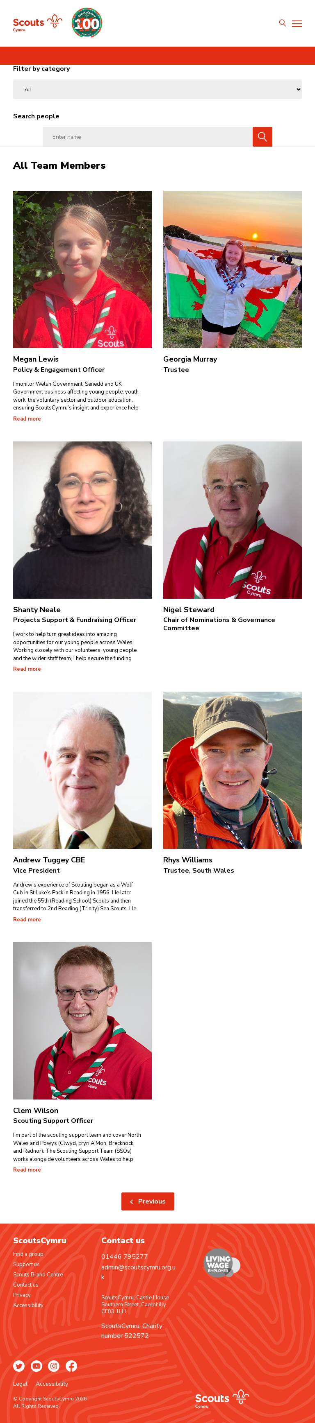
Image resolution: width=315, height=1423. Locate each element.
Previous (152, 1201)
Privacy (22, 1295)
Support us (26, 1264)
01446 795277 (124, 1256)
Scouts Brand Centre (38, 1274)
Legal (21, 1384)
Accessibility (28, 1305)
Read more (27, 419)
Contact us (26, 1285)
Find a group (28, 1254)
